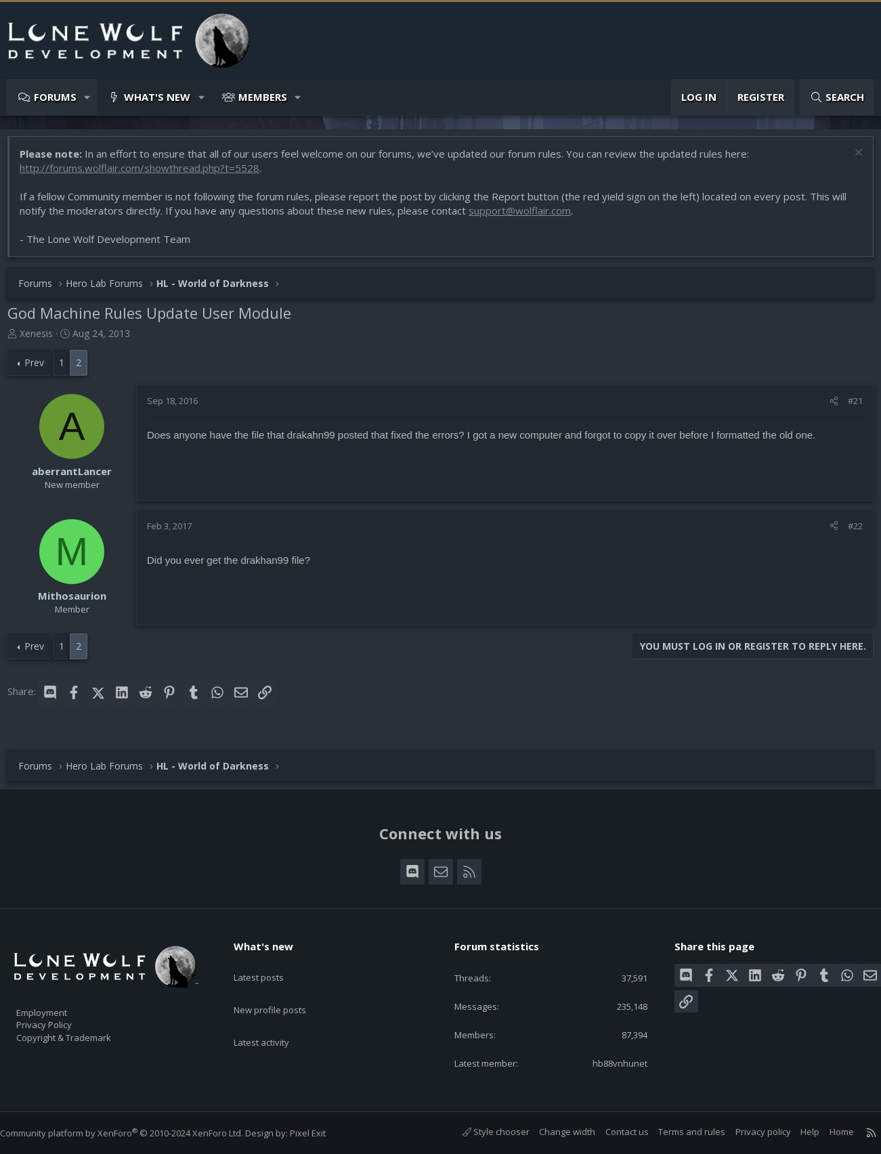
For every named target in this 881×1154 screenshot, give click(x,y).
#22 (848, 533)
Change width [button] (553, 1132)
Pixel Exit (321, 1133)
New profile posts (282, 989)
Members (262, 97)
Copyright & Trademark (84, 1033)
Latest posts (270, 963)
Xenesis (43, 340)
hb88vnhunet (610, 1062)
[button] (88, 97)
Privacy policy (749, 1132)
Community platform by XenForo (135, 1133)
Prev (41, 369)
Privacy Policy (61, 1018)
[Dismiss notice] (850, 161)
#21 (848, 407)
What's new (157, 97)
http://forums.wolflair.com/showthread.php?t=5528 (146, 174)
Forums (55, 97)
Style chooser (482, 1132)
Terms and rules (678, 1132)
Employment (59, 1004)
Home (828, 1132)
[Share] (827, 407)
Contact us (613, 1132)
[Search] (837, 97)
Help (796, 1132)
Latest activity (273, 1016)
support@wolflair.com (526, 217)
